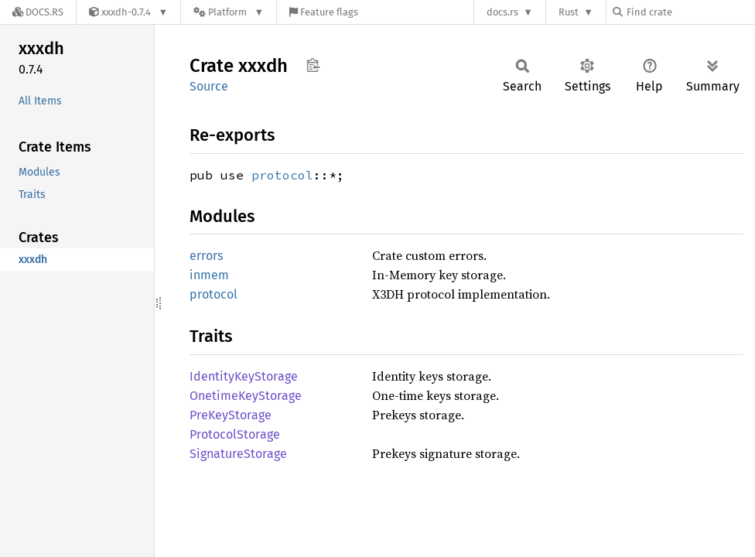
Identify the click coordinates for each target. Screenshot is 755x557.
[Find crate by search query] (690, 12)
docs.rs (502, 12)
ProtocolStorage (235, 434)
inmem (209, 275)
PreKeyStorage (231, 415)
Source (209, 86)
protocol (282, 175)
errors (206, 255)
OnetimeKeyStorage (246, 395)
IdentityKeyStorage (244, 376)
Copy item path (313, 65)
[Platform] (228, 12)
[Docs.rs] (38, 12)
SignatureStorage (238, 453)
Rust (569, 12)
